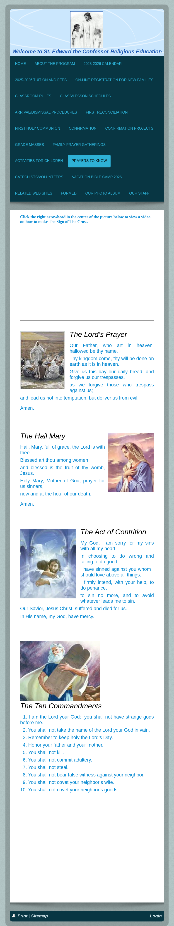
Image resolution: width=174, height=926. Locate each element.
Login (156, 916)
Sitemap (39, 916)
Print (20, 916)
